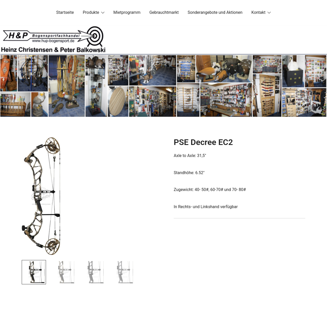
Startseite (65, 12)
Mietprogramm (127, 12)
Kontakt (258, 12)
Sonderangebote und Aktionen (215, 12)
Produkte (91, 12)
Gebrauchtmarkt (164, 12)
